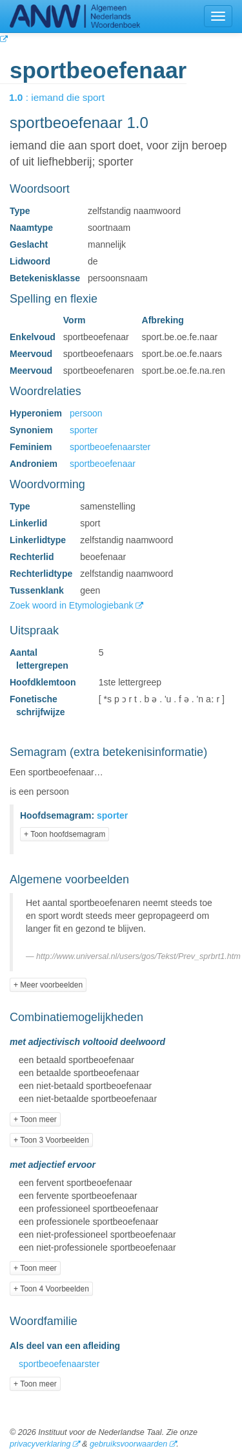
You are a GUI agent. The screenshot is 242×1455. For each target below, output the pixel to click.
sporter (84, 430)
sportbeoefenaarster (110, 447)
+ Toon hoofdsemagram (64, 834)
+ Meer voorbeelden (48, 984)
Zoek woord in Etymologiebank (73, 605)
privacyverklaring (40, 1444)
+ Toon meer (35, 1119)
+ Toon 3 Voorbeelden (51, 1140)
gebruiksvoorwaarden (128, 1444)
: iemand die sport (66, 97)
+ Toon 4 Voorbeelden (51, 1288)
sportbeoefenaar (103, 463)
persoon (86, 413)
